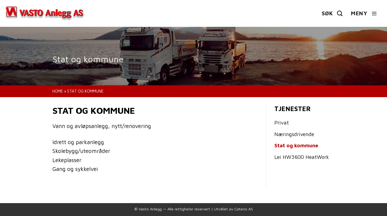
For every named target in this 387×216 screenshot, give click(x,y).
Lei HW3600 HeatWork (301, 157)
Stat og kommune (296, 145)
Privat (281, 122)
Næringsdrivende (294, 134)
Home (57, 91)
